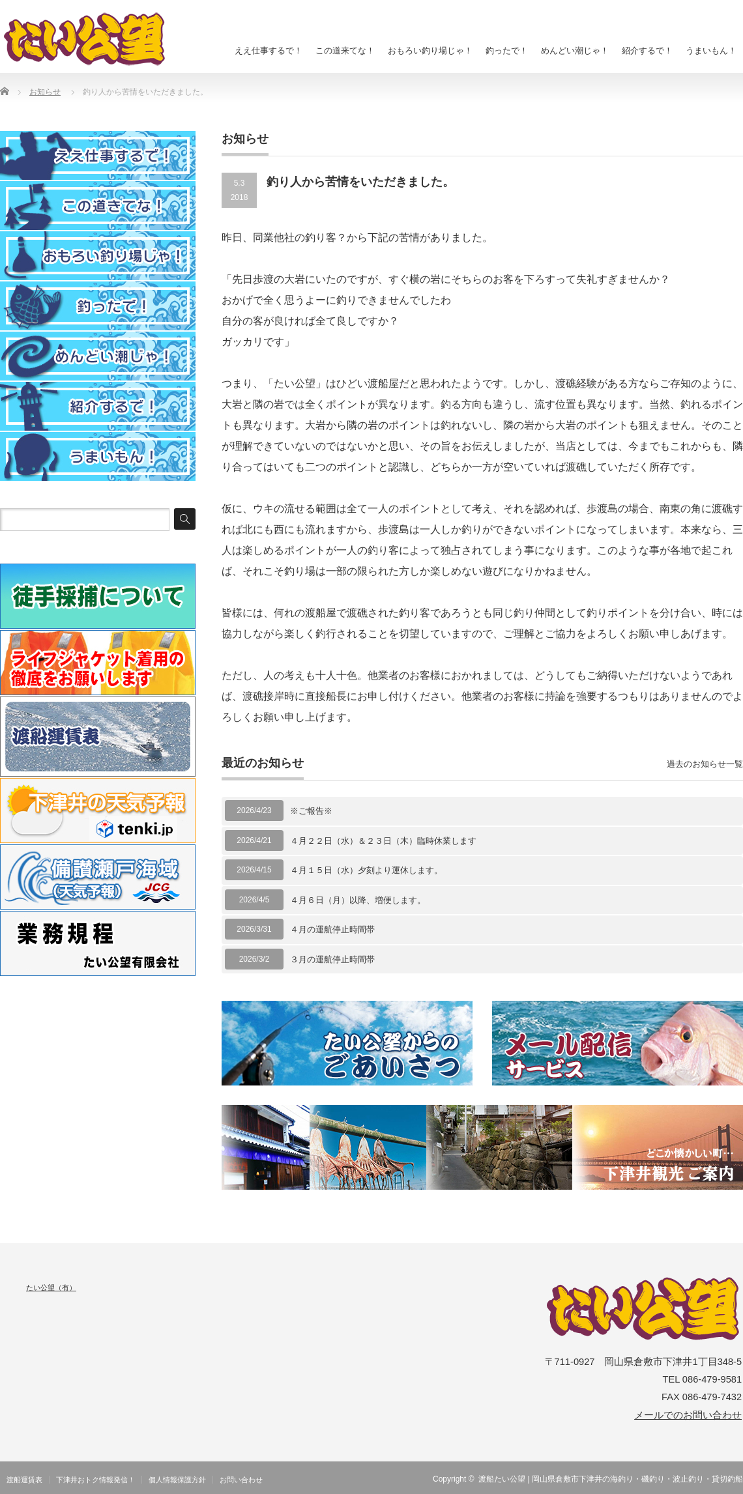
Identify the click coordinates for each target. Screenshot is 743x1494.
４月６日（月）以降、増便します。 (358, 900)
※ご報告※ (311, 811)
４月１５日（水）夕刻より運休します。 (366, 870)
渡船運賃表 (24, 1480)
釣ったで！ (507, 50)
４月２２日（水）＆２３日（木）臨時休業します (383, 841)
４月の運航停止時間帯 (332, 929)
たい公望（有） (51, 1287)
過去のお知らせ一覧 (705, 764)
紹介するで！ (647, 50)
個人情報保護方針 (177, 1480)
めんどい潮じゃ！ (575, 50)
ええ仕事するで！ (268, 50)
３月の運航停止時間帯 (332, 959)
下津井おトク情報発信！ (95, 1480)
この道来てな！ (345, 50)
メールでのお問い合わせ (688, 1415)
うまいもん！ (711, 50)
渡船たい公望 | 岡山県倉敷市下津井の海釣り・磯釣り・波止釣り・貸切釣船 (610, 1479)
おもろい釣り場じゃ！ (430, 50)
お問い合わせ (241, 1480)
